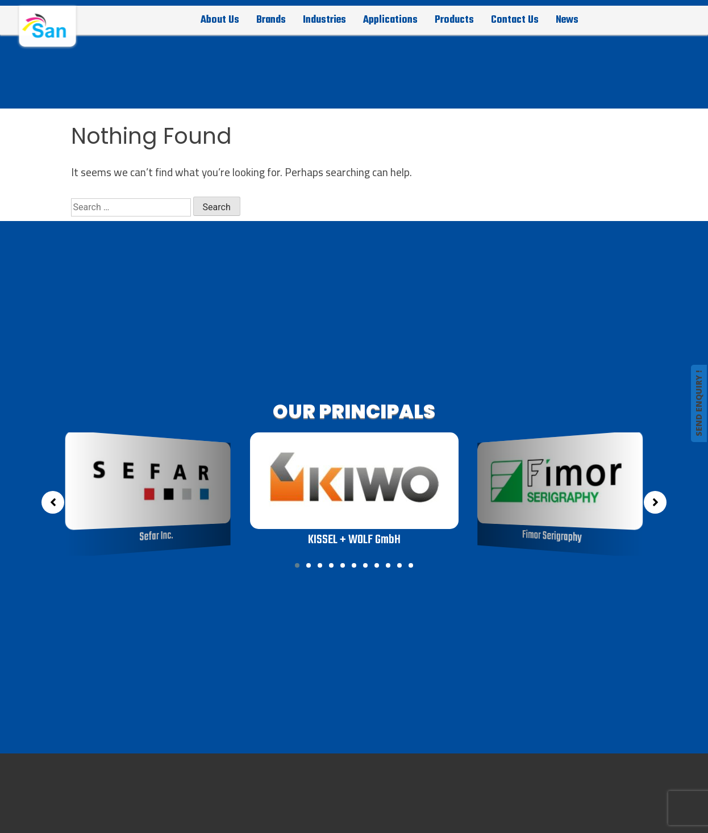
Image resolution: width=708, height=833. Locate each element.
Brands (271, 19)
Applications (390, 19)
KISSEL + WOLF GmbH (353, 539)
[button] (297, 565)
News (567, 19)
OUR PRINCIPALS (354, 411)
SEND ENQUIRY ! (698, 403)
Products (454, 19)
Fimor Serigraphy (552, 536)
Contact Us (515, 19)
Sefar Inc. (157, 537)
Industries (324, 19)
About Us (220, 19)
